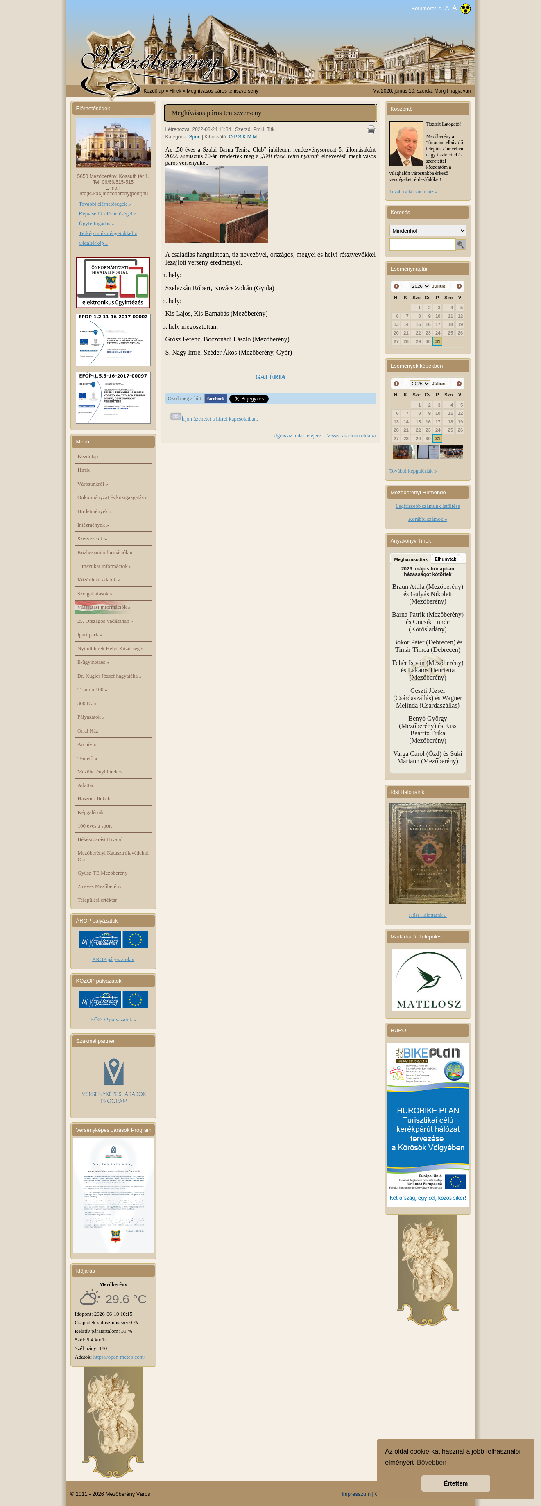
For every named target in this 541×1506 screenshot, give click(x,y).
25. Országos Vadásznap (105, 621)
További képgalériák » (413, 471)
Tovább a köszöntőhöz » (413, 191)
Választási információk (104, 607)
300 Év (87, 703)
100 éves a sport (95, 826)
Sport (195, 137)
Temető (87, 758)
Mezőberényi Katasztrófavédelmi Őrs (113, 856)
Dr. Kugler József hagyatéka (109, 676)
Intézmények (93, 525)
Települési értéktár (97, 900)
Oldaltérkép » (93, 243)
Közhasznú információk (104, 552)
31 (438, 341)
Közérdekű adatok (98, 580)
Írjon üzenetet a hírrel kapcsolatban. (220, 419)
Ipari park (89, 634)
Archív (86, 744)
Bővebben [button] (431, 1462)
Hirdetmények (94, 511)
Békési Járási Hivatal (100, 839)
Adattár (86, 785)
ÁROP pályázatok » (113, 959)
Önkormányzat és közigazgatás (112, 497)
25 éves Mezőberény (100, 886)
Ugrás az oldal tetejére (297, 435)
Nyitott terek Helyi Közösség (110, 648)
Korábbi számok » (427, 519)
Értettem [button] (456, 1483)
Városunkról (92, 484)
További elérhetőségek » (105, 204)
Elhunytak (445, 558)
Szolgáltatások (95, 593)
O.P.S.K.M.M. (243, 137)
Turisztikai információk (104, 566)
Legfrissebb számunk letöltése (428, 506)
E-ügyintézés (93, 662)
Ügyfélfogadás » (96, 223)
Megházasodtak (411, 559)
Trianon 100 (92, 689)
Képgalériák (91, 812)
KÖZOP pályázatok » (113, 1019)
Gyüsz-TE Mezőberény (103, 873)
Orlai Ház (87, 731)
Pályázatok (91, 717)
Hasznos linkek (94, 799)
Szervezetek (92, 539)
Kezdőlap (154, 91)
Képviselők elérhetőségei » (108, 213)
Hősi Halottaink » (427, 915)
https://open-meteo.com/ (119, 1357)
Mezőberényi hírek (99, 772)
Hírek (84, 470)
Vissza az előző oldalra (351, 435)
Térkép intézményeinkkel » (108, 233)
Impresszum (356, 1494)
